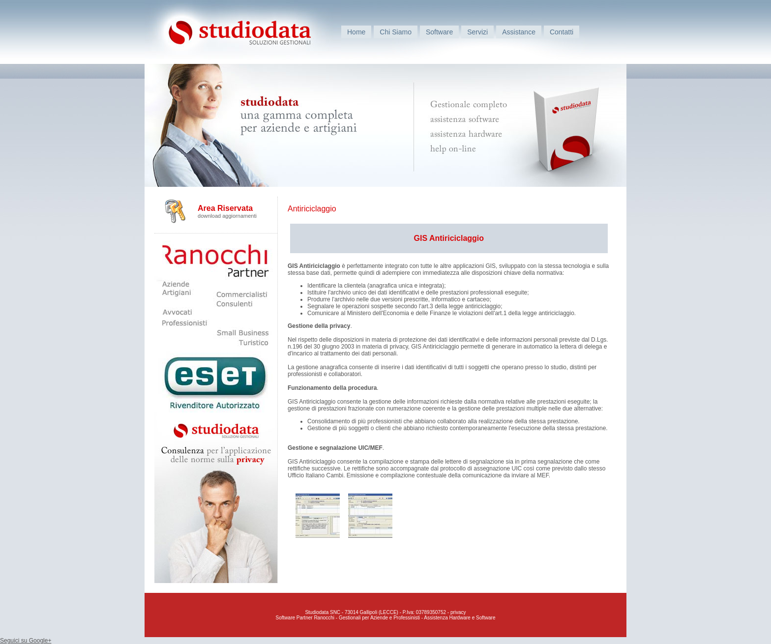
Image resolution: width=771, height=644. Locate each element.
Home (356, 32)
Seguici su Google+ (25, 640)
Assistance (518, 32)
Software (439, 32)
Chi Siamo (396, 32)
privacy (458, 612)
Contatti (561, 32)
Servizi (477, 32)
